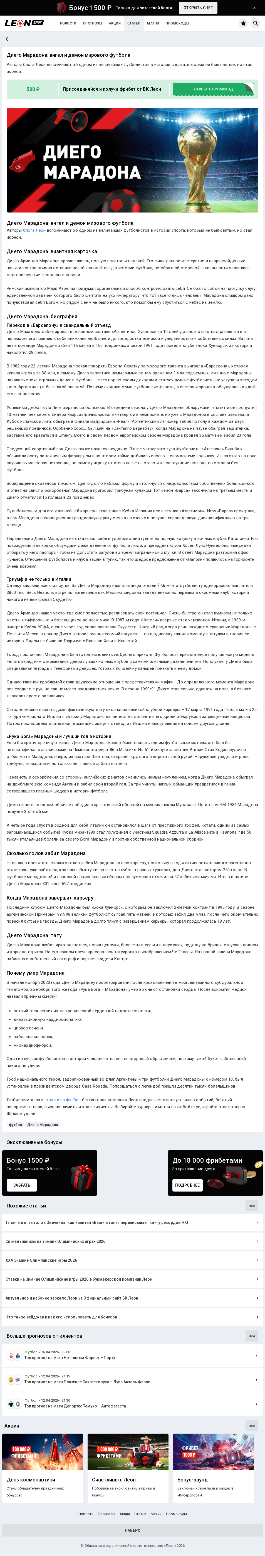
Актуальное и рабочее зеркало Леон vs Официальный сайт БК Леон (72, 1298)
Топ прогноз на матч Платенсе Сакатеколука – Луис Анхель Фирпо (87, 1382)
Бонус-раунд (192, 1480)
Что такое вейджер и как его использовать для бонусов (61, 1317)
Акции (115, 23)
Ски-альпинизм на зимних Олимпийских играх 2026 (56, 1241)
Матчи (153, 23)
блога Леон (34, 230)
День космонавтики (31, 1480)
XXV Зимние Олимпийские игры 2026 (41, 1260)
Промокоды (177, 23)
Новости (68, 23)
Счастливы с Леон (114, 1480)
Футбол (31, 1352)
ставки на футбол (63, 1099)
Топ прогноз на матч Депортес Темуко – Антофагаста (75, 1406)
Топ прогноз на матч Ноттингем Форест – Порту (69, 1357)
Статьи (133, 23)
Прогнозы (92, 23)
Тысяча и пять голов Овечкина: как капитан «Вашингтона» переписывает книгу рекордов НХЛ (98, 1222)
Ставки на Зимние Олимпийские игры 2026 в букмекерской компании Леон (79, 1279)
